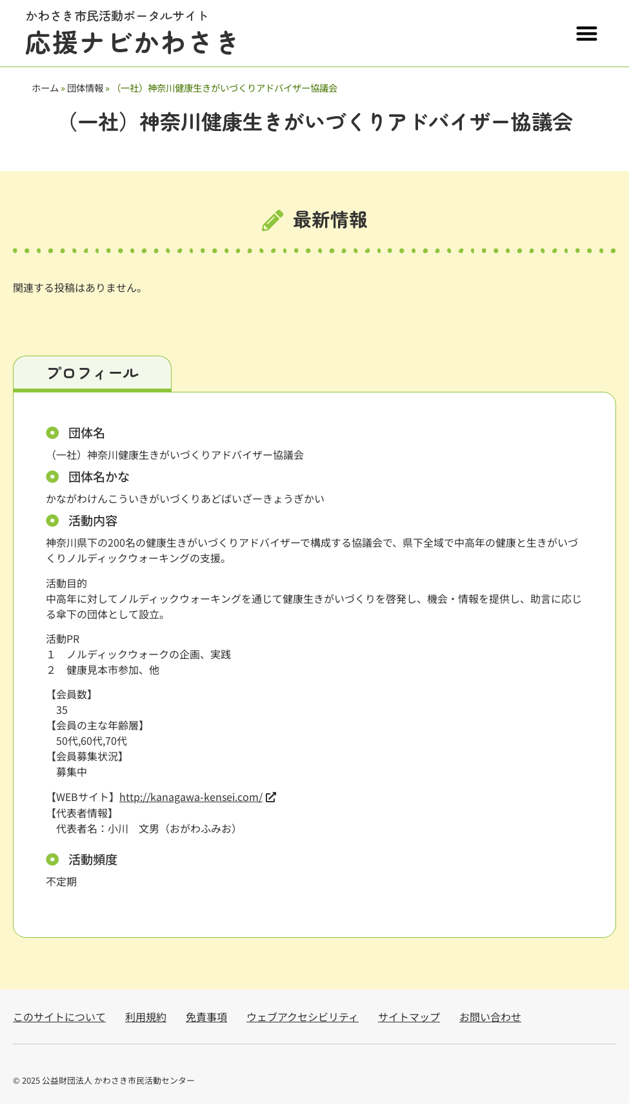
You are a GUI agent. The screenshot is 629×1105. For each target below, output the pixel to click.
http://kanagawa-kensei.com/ (191, 798)
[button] (587, 33)
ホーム (45, 87)
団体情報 (85, 87)
